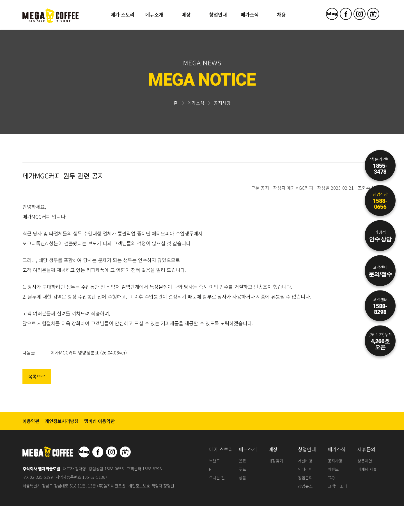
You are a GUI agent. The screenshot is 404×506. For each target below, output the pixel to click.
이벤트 (333, 469)
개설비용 (305, 461)
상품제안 (364, 461)
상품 (242, 477)
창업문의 (305, 477)
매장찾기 (275, 461)
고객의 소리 (337, 486)
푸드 (242, 469)
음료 (242, 461)
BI (210, 469)
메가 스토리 (122, 14)
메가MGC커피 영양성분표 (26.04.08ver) (88, 352)
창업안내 (218, 14)
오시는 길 (217, 477)
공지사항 (335, 461)
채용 (281, 14)
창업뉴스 (305, 486)
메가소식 (250, 14)
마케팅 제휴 (367, 469)
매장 (186, 14)
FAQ (331, 477)
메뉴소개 (154, 14)
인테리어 (305, 469)
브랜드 (214, 461)
